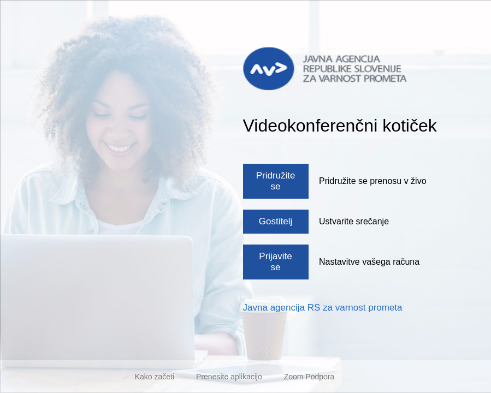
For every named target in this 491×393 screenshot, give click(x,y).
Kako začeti (154, 376)
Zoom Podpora (309, 376)
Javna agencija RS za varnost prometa (323, 307)
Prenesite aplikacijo (229, 376)
